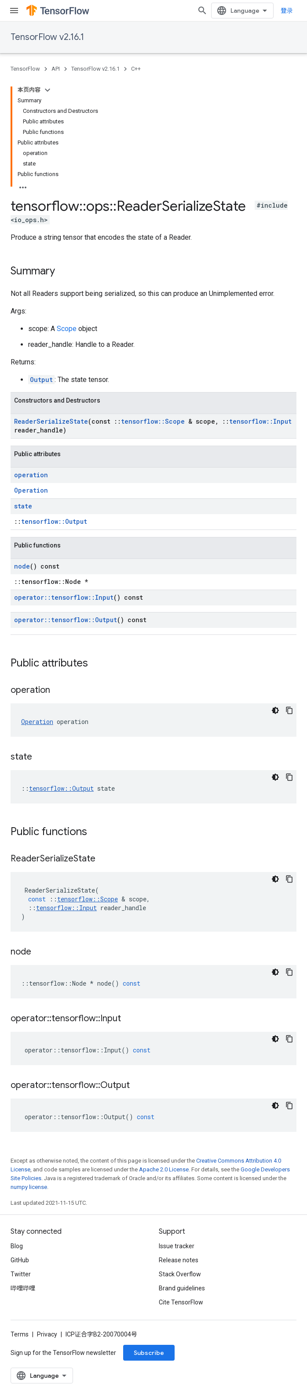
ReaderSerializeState (51, 421)
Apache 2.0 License (164, 1169)
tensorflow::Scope (153, 421)
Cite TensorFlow (181, 1302)
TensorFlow (25, 68)
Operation (31, 490)
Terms (20, 1334)
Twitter (21, 1274)
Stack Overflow (180, 1274)
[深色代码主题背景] (275, 710)
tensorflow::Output (54, 521)
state (23, 506)
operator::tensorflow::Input (63, 597)
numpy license (29, 1187)
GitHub (20, 1260)
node (22, 566)
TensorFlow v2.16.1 (47, 37)
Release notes (178, 1260)
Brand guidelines (182, 1288)
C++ (136, 68)
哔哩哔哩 (23, 1288)
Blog (17, 1246)
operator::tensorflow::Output (65, 620)
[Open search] (202, 10)
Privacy (47, 1334)
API (55, 68)
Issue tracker (176, 1246)
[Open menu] (14, 10)
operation (31, 475)
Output (41, 379)
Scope (67, 328)
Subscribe (149, 1353)
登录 (287, 10)
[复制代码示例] (289, 710)
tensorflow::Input (260, 421)
